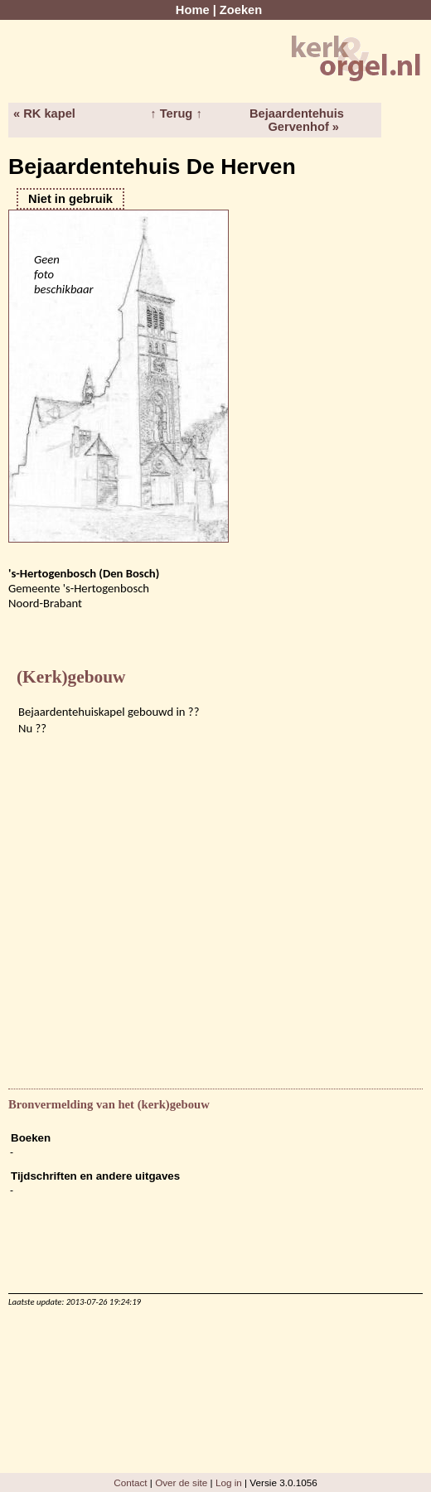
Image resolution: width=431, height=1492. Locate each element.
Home (193, 10)
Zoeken (241, 10)
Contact (130, 1482)
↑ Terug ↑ (175, 113)
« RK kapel (44, 113)
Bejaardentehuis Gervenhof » (296, 120)
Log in (229, 1482)
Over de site (181, 1482)
